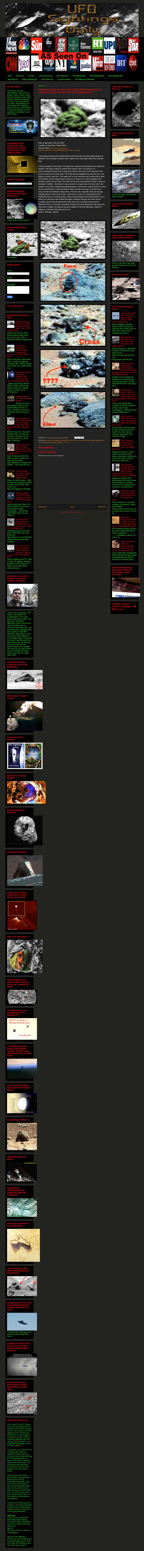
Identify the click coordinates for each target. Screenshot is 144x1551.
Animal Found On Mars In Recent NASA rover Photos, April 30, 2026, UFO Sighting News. (19, 449)
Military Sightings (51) (29, 79)
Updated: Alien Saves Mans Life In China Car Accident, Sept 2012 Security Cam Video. (124, 420)
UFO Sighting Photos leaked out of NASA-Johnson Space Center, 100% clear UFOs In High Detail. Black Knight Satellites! (124, 470)
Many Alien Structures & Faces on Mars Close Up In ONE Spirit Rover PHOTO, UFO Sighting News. (124, 521)
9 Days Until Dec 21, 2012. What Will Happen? (23, 398)
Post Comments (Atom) (76, 512)
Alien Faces (20, 76)
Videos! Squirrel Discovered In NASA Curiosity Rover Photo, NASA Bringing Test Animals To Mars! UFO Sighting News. (124, 369)
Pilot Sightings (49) (79, 76)
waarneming (55, 442)
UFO (103, 440)
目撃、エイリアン (64, 442)
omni (77, 440)
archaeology (55, 440)
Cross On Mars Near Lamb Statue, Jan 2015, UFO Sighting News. (23, 474)
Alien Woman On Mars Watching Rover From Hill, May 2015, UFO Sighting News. (123, 341)
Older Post (102, 507)
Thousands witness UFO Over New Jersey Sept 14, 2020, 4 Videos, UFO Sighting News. (124, 317)
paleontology (86, 440)
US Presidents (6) (62, 76)
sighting (92, 440)
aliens (50, 440)
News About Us (13, 79)
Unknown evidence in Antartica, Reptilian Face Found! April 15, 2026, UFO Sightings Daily (19, 376)
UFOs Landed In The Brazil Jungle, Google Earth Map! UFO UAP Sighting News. (19, 497)
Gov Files (31, 76)
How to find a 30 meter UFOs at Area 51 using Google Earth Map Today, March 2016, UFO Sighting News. (19, 423)
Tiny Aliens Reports (64, 79)
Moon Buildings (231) (97, 76)
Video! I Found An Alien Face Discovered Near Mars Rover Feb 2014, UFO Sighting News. (123, 546)
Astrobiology (63, 440)
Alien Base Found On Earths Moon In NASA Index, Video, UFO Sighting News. (124, 495)
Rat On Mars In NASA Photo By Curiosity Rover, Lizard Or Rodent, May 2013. (123, 445)
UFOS (40, 442)
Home (10, 76)
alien (46, 440)
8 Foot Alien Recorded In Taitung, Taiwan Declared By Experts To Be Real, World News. (17, 351)
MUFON (72, 440)
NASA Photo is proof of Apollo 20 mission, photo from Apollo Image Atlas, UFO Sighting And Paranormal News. (124, 395)
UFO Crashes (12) (47, 79)
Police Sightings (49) (115, 76)
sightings (98, 440)
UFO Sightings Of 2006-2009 (84, 79)
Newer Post (42, 507)
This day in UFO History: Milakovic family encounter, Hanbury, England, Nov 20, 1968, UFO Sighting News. (18, 551)
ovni (80, 440)
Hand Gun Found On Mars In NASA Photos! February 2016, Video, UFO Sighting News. (18, 326)
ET (68, 440)
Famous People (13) (45, 76)
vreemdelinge (47, 442)
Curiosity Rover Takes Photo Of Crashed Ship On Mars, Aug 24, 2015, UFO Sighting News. (19, 523)
